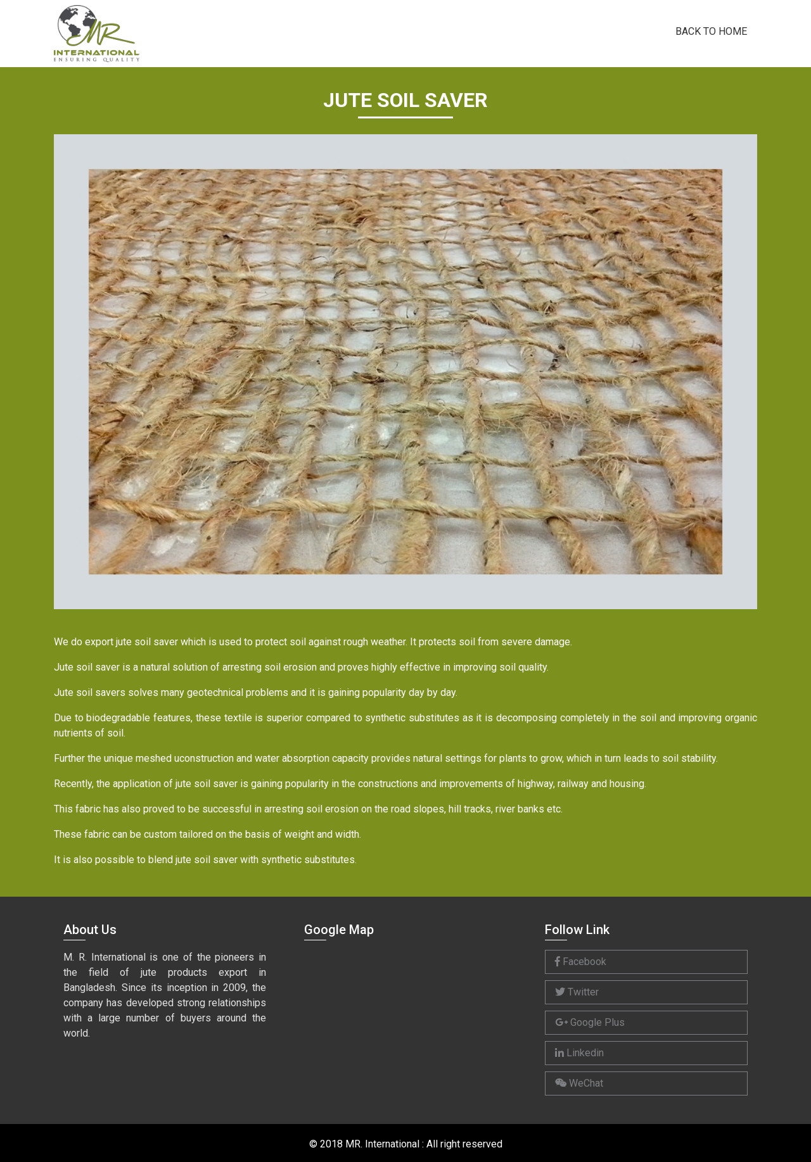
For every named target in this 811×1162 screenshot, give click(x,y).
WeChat (579, 1083)
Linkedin (579, 1053)
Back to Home (711, 30)
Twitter (577, 992)
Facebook (580, 962)
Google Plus (590, 1022)
